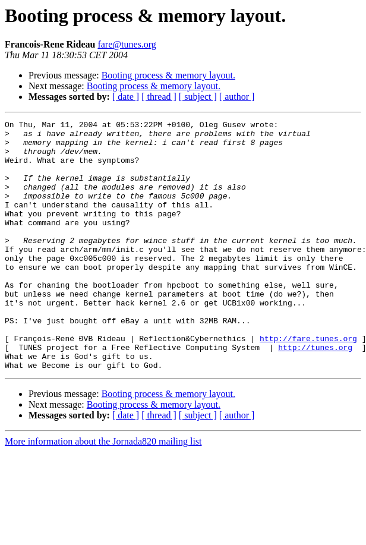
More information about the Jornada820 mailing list (103, 491)
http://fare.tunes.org (308, 382)
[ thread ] (158, 97)
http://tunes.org (315, 393)
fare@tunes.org (126, 44)
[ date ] (125, 97)
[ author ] (237, 97)
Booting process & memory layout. (168, 75)
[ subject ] (198, 97)
